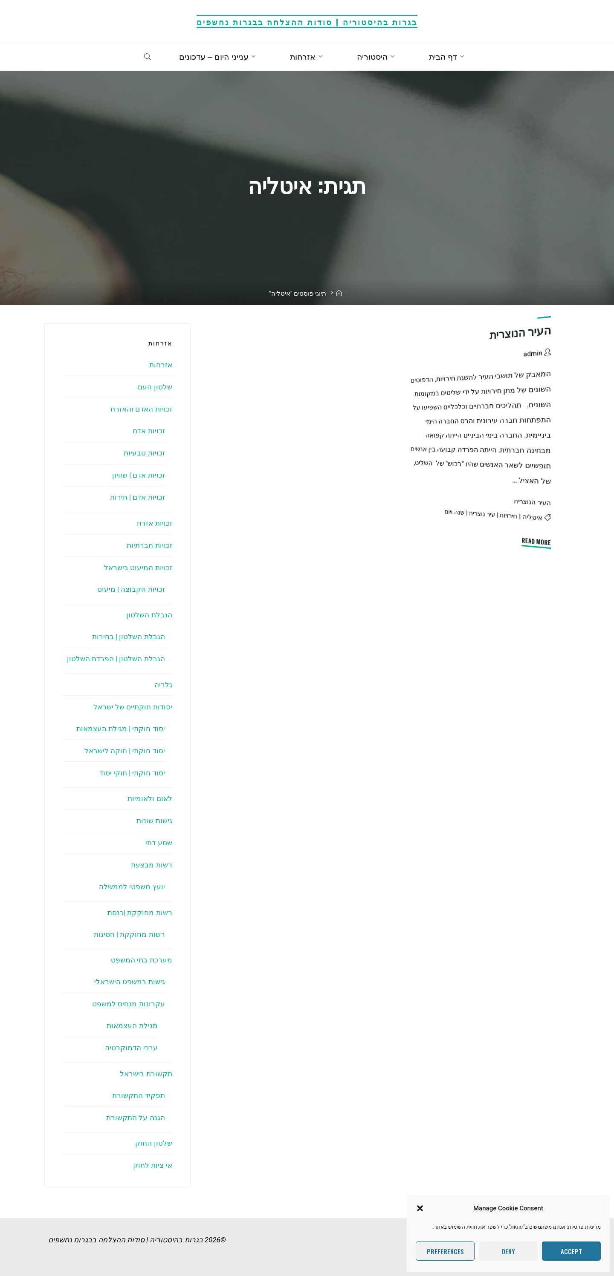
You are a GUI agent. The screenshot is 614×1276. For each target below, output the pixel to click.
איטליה (533, 516)
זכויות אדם (149, 430)
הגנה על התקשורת (135, 1117)
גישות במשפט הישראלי (129, 981)
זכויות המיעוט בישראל (138, 567)
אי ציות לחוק (152, 1165)
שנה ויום (455, 511)
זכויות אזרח (154, 523)
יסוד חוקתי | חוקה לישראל (124, 750)
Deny (508, 1251)
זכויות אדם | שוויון (138, 475)
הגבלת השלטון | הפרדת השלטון (116, 658)
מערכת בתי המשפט (141, 960)
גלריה (163, 684)
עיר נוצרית (482, 513)
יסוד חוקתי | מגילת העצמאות (120, 728)
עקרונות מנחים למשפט (128, 1003)
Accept (571, 1251)
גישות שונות (154, 820)
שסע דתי (158, 842)
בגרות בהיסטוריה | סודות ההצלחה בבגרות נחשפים (307, 21)
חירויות (509, 515)
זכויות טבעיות (144, 453)
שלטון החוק (153, 1143)
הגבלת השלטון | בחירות (128, 636)
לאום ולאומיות (149, 798)
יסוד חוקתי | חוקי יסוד (132, 773)
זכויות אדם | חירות (137, 497)
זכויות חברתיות (149, 545)
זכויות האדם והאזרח (141, 409)
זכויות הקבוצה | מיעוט (131, 589)
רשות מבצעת (151, 865)
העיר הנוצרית (520, 333)
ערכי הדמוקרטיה (131, 1047)
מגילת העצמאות (132, 1025)
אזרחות (160, 364)
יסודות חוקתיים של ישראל (132, 707)
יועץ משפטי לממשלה (132, 886)
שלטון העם (155, 387)
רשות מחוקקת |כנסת (139, 912)
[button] (420, 1208)
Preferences (445, 1251)
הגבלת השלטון (149, 615)
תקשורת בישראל (146, 1073)
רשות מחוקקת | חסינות (129, 934)
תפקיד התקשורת (138, 1095)
